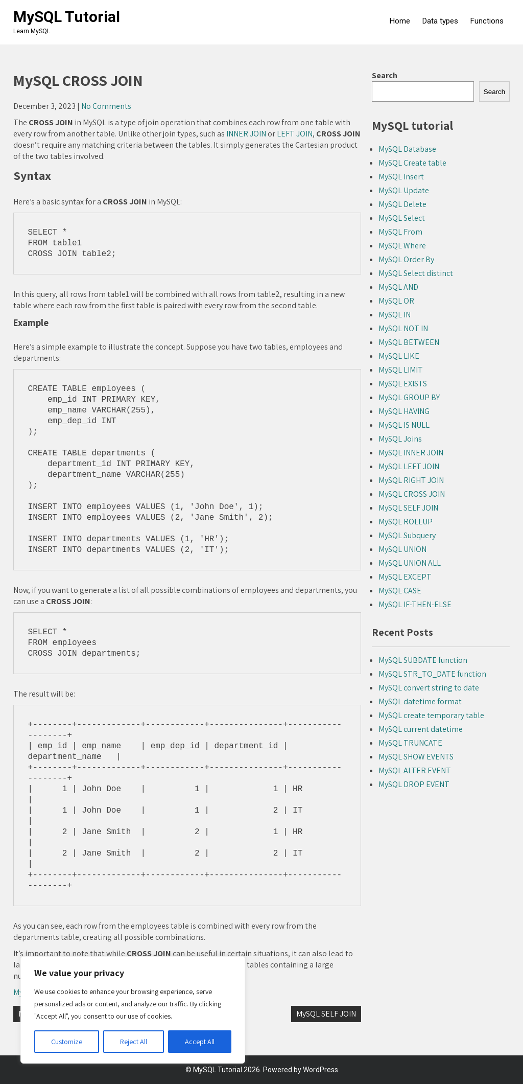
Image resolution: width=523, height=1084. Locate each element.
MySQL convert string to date (428, 687)
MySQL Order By (406, 259)
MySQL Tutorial (66, 17)
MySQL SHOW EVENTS (416, 756)
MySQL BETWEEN (408, 342)
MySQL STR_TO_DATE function (432, 673)
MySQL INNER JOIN (410, 452)
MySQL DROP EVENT (413, 784)
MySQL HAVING (404, 411)
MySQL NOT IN (403, 328)
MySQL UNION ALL (409, 563)
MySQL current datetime (420, 729)
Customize (66, 1041)
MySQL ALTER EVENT (414, 770)
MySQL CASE (399, 590)
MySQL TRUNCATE (410, 742)
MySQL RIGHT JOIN (411, 480)
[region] (132, 1010)
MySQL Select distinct (415, 273)
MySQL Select (401, 218)
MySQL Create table (412, 162)
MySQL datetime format (420, 701)
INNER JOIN (246, 133)
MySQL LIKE (398, 356)
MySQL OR (396, 300)
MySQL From (400, 231)
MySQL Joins (400, 438)
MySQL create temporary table (431, 715)
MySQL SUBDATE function (422, 660)
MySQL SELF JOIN (326, 1013)
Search (384, 75)
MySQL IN (394, 314)
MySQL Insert (401, 176)
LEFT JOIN (295, 133)
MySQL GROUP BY (409, 397)
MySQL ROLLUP (405, 521)
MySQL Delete (402, 204)
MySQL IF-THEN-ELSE (414, 604)
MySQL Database (407, 149)
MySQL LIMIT (400, 369)
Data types (440, 21)
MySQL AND (398, 287)
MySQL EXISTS (402, 383)
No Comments (106, 106)
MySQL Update (403, 190)
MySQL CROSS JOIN (411, 494)
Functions (487, 21)
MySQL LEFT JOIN (408, 466)
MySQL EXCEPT (405, 576)
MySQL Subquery (407, 535)
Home (400, 21)
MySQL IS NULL (404, 425)
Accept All (200, 1041)
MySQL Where (402, 245)
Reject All (133, 1041)
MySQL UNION (402, 549)
